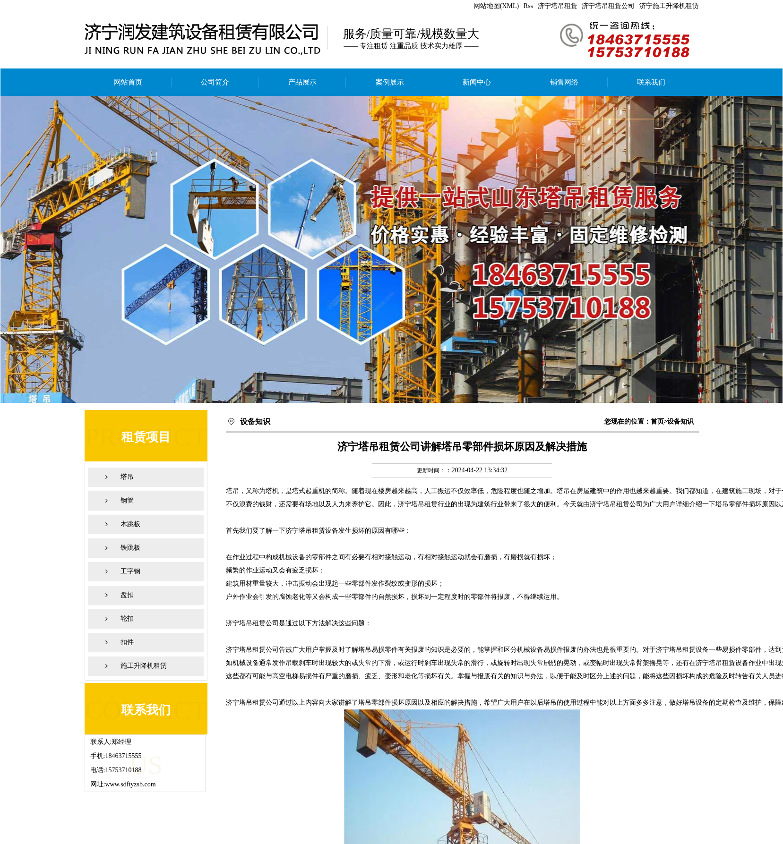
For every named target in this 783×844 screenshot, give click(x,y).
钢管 (127, 500)
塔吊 (127, 476)
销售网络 (564, 82)
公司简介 (215, 82)
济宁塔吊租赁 (557, 5)
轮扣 (127, 618)
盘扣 (127, 594)
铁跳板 (130, 547)
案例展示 (390, 82)
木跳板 (130, 524)
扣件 (127, 642)
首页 (657, 421)
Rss (528, 5)
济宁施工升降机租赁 (669, 5)
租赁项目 (146, 437)
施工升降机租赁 (143, 665)
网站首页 (128, 82)
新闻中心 (477, 82)
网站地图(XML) (496, 5)
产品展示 (302, 82)
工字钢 (130, 571)
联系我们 (651, 82)
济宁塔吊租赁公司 (608, 5)
